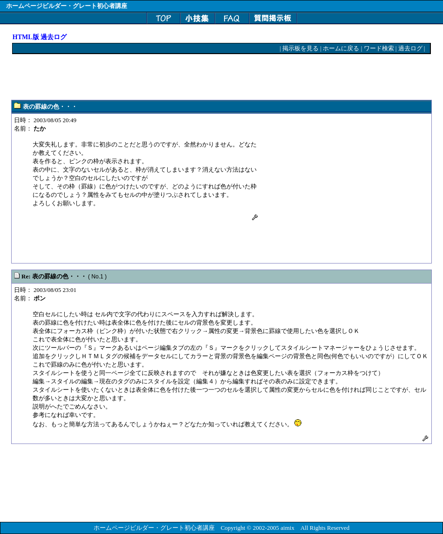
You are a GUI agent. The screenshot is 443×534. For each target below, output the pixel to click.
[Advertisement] (182, 77)
